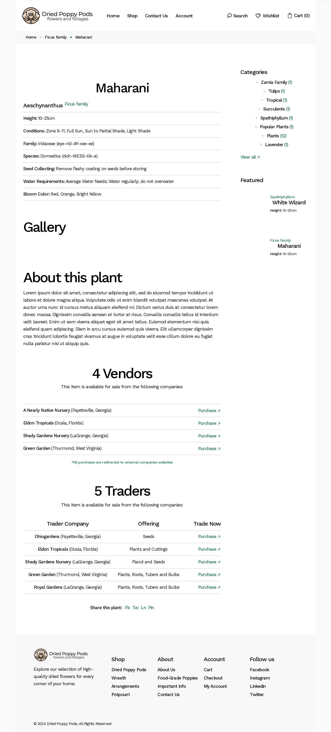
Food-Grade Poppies (177, 678)
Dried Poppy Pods (128, 669)
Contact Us (168, 694)
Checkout (213, 678)
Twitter (257, 694)
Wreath (118, 678)
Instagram (259, 678)
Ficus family (76, 104)
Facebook (259, 669)
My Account (215, 686)
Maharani (288, 246)
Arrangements (125, 686)
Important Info (171, 686)
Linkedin (258, 686)
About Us (166, 669)
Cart (208, 669)
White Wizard (289, 202)
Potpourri (120, 694)
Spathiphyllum (282, 197)
